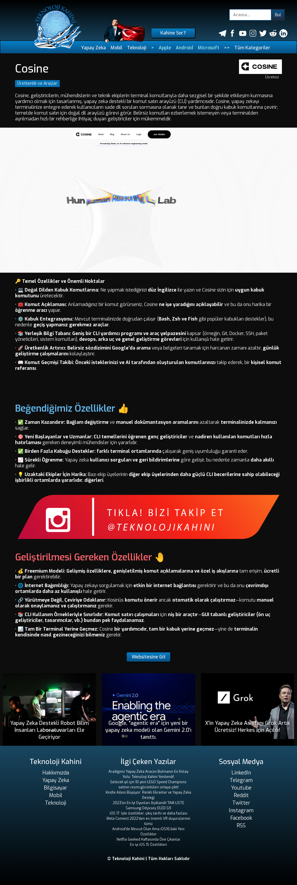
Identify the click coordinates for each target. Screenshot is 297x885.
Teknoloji (136, 48)
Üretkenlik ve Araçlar (37, 83)
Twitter (241, 802)
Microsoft (208, 48)
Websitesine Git (149, 657)
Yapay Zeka (93, 48)
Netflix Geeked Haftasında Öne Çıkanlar (148, 839)
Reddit (241, 795)
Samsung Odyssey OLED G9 (148, 808)
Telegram (241, 780)
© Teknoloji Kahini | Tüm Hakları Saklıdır (148, 859)
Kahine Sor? (173, 33)
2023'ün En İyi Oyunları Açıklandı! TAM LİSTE (148, 803)
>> (227, 48)
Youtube (241, 787)
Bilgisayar (55, 787)
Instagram (241, 810)
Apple (165, 48)
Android (184, 48)
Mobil (116, 48)
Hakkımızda (55, 772)
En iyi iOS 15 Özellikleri (148, 844)
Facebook (241, 818)
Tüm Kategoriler (252, 48)
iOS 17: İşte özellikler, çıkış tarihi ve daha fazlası (148, 813)
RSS (241, 825)
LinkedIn (241, 772)
